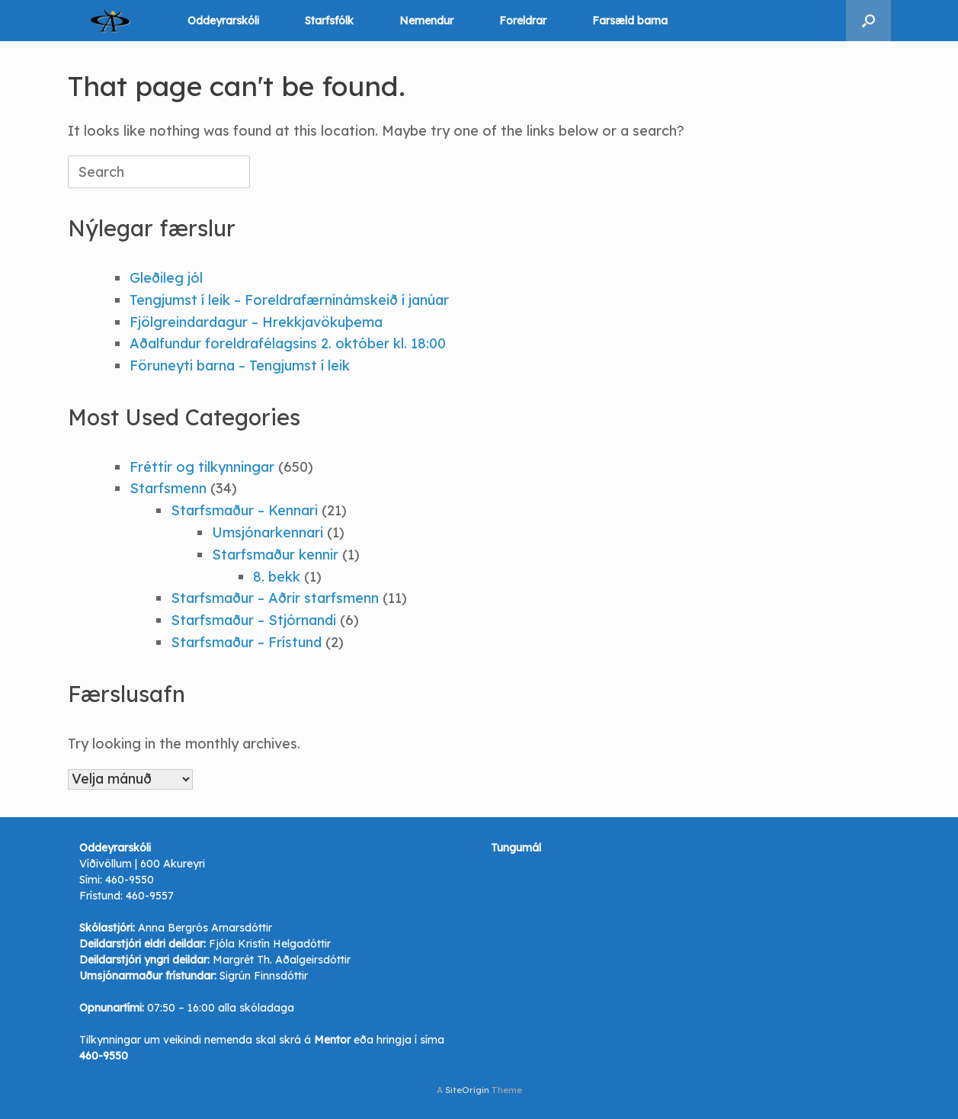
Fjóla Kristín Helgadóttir (270, 944)
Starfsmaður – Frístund (246, 642)
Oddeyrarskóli (223, 20)
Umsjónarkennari (267, 532)
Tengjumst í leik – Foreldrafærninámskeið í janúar (289, 300)
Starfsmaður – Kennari (244, 510)
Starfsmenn (168, 488)
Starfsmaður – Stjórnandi (253, 620)
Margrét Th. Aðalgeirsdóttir (282, 960)
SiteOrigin (467, 1089)
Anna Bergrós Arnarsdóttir (205, 928)
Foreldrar (522, 20)
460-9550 (129, 880)
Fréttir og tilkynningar (202, 467)
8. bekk (276, 576)
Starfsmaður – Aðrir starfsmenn (275, 598)
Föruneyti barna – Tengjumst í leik (240, 365)
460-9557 (150, 896)
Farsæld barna (630, 20)
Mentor (332, 1040)
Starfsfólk (329, 20)
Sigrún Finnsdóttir (263, 976)
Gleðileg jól (166, 278)
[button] (868, 20)
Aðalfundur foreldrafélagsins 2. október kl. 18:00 (288, 343)
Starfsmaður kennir (275, 554)
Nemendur (426, 20)
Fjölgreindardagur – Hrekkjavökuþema (256, 322)
